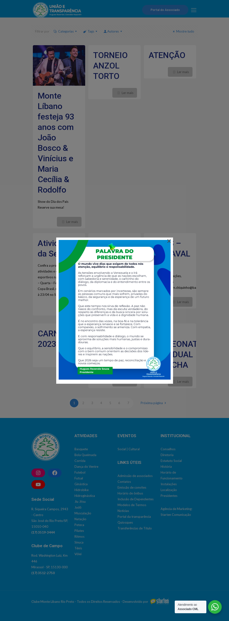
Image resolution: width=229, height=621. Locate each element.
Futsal (78, 478)
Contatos (124, 482)
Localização (169, 490)
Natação (80, 519)
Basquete (81, 449)
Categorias (65, 31)
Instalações (169, 484)
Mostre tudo (183, 31)
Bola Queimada (85, 455)
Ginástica (81, 484)
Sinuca (78, 542)
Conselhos (168, 449)
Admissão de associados (135, 476)
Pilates (79, 531)
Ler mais (72, 222)
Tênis (78, 548)
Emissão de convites (132, 487)
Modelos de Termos (132, 505)
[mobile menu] (194, 10)
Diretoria (167, 455)
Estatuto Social (171, 461)
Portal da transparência (134, 517)
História (166, 466)
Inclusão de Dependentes (136, 499)
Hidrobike (81, 490)
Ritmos (79, 536)
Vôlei (78, 554)
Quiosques (125, 522)
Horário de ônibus (130, 493)
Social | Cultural (129, 449)
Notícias (123, 511)
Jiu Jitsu (80, 501)
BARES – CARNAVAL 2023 (169, 253)
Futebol (79, 472)
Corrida (79, 461)
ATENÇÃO (167, 55)
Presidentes (169, 496)
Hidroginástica (84, 496)
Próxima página (154, 403)
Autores (113, 31)
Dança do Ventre (86, 466)
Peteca (79, 525)
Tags (90, 31)
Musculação (82, 513)
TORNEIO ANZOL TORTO (110, 65)
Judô (78, 507)
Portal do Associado (165, 10)
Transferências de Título (135, 528)
